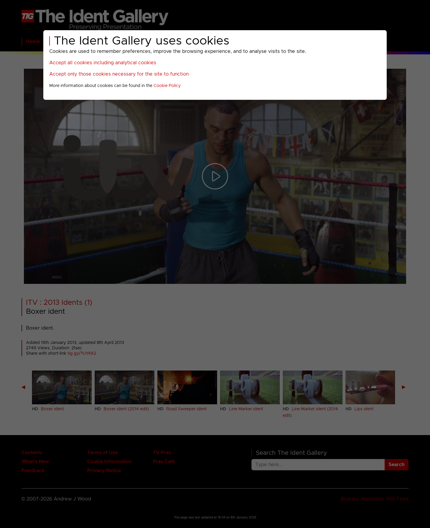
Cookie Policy (167, 86)
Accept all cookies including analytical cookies (102, 62)
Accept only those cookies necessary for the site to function (119, 74)
